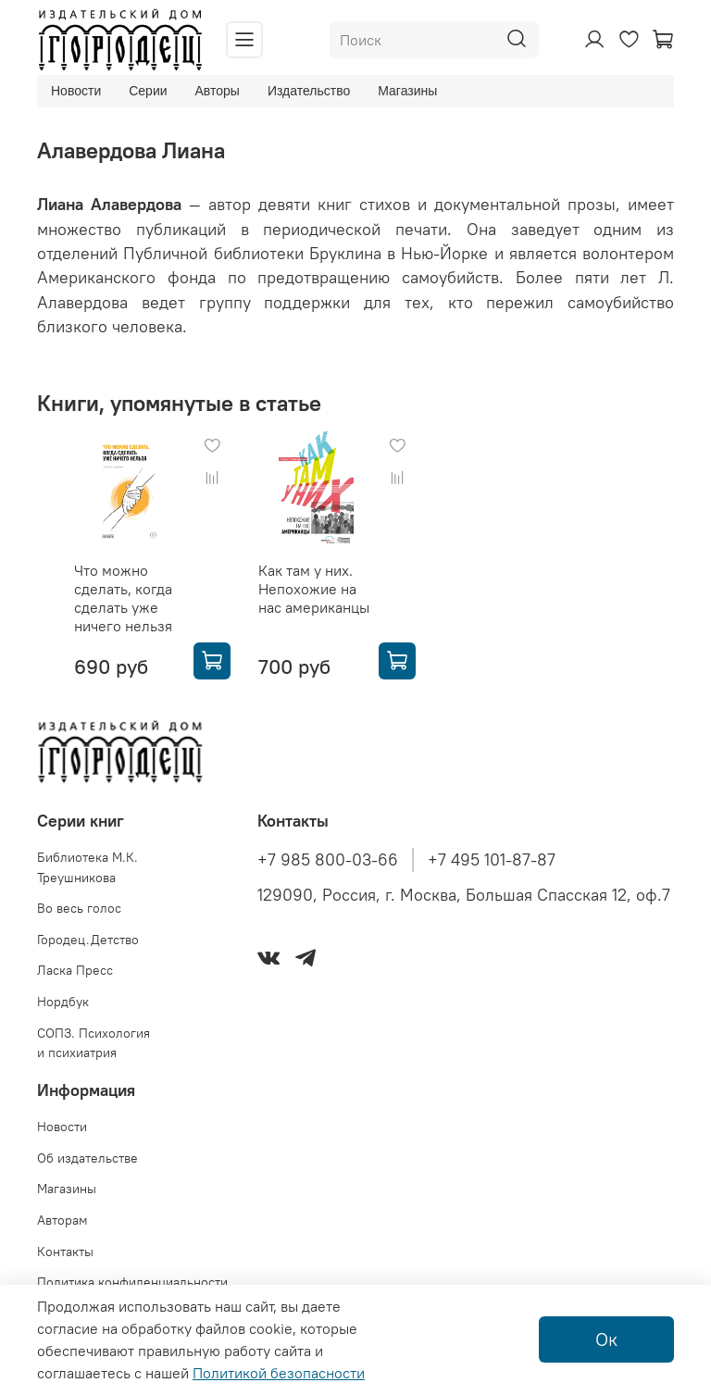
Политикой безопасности (279, 1373)
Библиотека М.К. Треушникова (87, 867)
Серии (148, 90)
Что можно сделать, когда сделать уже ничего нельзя (123, 598)
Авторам (62, 1220)
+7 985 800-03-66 (327, 860)
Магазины (407, 90)
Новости (76, 90)
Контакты (65, 1251)
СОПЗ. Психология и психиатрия (93, 1043)
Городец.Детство (88, 939)
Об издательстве (87, 1158)
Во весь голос (79, 908)
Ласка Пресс (75, 970)
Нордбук (63, 1001)
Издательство (309, 90)
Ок (606, 1339)
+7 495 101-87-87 (491, 860)
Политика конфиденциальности (132, 1282)
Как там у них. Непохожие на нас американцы (313, 589)
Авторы (217, 90)
